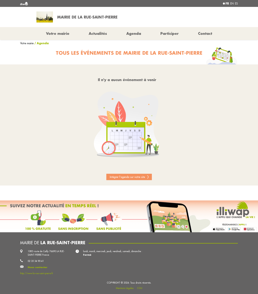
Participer (169, 33)
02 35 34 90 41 (36, 261)
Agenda (133, 33)
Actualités (98, 33)
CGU (139, 288)
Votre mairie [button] (57, 33)
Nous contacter (37, 267)
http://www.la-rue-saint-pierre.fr (36, 273)
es (236, 3)
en (232, 3)
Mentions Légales (125, 288)
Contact (205, 33)
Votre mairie (27, 43)
